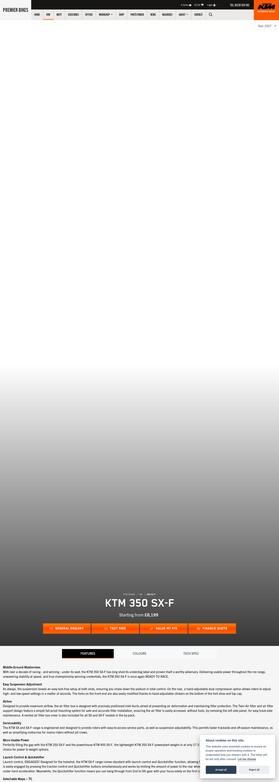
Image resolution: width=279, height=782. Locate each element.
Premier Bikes (16, 9)
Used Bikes (74, 14)
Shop (122, 14)
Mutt (59, 14)
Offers (89, 14)
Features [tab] (87, 653)
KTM (49, 14)
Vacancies (168, 14)
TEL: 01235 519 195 (239, 5)
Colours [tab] (139, 653)
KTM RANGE (129, 594)
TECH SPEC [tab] (191, 653)
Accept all (221, 769)
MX (140, 594)
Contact (199, 14)
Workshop (105, 14)
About (183, 14)
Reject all (254, 769)
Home (38, 14)
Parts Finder (138, 14)
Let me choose (247, 759)
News (154, 14)
